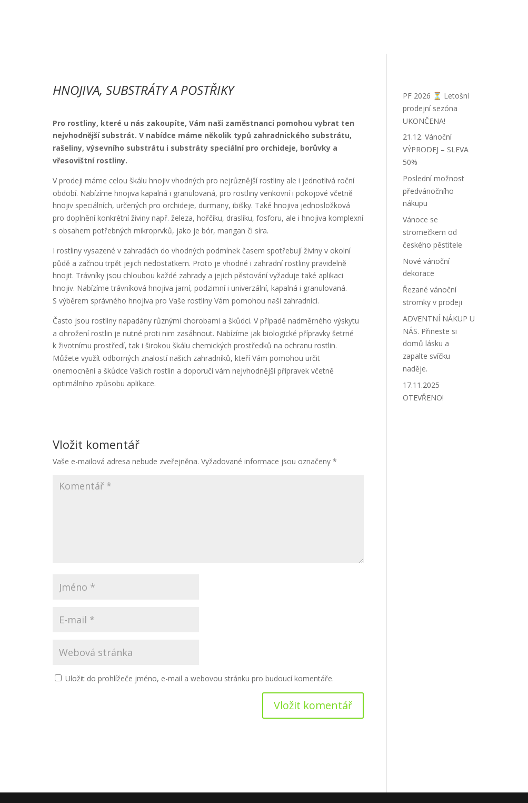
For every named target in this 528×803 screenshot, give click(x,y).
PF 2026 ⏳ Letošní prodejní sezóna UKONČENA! (436, 108)
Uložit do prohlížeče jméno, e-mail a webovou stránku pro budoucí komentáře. (199, 678)
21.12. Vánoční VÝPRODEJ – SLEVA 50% (436, 149)
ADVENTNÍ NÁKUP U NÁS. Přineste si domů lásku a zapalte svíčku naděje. (439, 344)
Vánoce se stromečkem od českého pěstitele (432, 232)
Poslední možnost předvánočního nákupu (433, 191)
